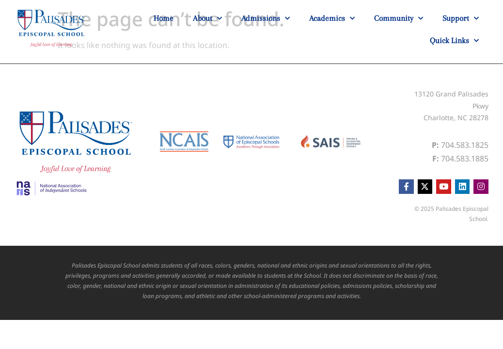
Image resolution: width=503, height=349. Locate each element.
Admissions (265, 18)
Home (163, 18)
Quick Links (454, 40)
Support (460, 18)
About (207, 18)
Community (398, 18)
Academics (332, 18)
